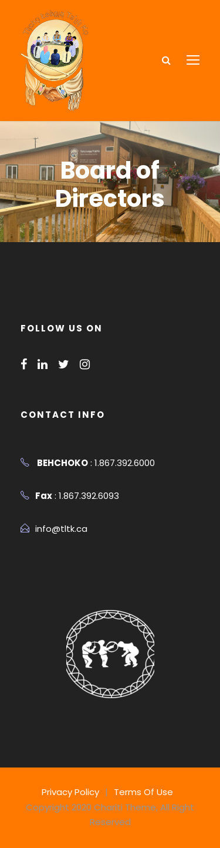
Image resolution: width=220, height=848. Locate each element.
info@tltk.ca (58, 529)
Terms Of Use (141, 792)
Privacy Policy (73, 792)
